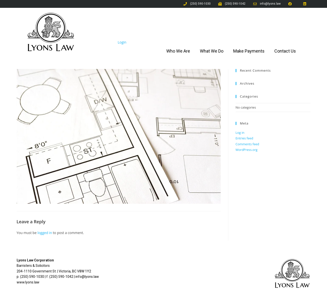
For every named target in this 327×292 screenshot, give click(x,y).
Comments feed (247, 144)
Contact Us (285, 51)
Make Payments (249, 51)
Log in (240, 132)
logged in (44, 232)
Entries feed (244, 138)
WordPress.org (247, 149)
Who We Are (178, 51)
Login (122, 42)
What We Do (211, 51)
